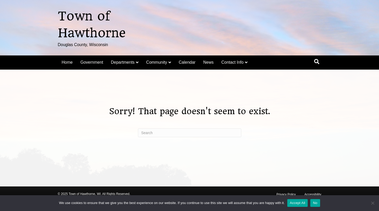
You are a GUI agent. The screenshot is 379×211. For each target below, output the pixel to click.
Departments (123, 62)
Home (67, 62)
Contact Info (232, 62)
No (315, 203)
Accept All (297, 203)
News (208, 62)
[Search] (316, 61)
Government (91, 62)
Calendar (187, 62)
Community (156, 62)
